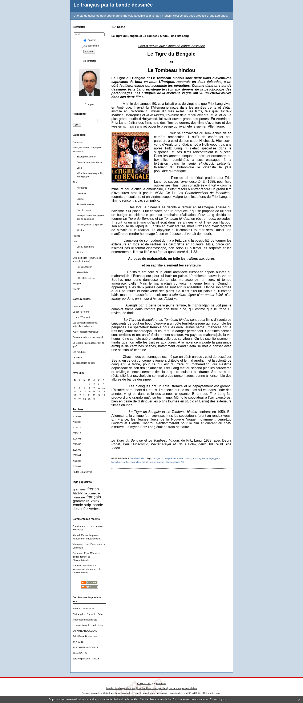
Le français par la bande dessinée (113, 5)
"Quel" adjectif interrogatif (85, 331)
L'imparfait (78, 306)
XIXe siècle (82, 272)
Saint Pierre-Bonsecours (85, 636)
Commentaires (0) (175, 462)
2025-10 (77, 433)
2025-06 (77, 450)
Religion (77, 283)
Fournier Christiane (82, 565)
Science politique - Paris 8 (86, 658)
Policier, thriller (84, 267)
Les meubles (79, 352)
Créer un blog (144, 683)
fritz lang (197, 458)
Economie (78, 142)
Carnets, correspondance (89, 162)
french (93, 489)
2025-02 (77, 466)
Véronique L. (79, 544)
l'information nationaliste (85, 619)
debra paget (208, 458)
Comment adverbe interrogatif (88, 337)
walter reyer (129, 462)
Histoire (76, 235)
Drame (80, 199)
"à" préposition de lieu (84, 363)
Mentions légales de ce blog (124, 693)
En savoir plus (218, 699)
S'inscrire (90, 40)
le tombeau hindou (182, 458)
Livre (75, 241)
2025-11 (77, 427)
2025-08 (77, 438)
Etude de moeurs (85, 204)
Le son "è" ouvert (81, 317)
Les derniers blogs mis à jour (120, 688)
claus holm (141, 462)
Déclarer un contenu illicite (95, 693)
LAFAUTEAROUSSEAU (85, 631)
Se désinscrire (90, 45)
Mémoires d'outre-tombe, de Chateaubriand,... (86, 556)
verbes (94, 509)
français (93, 497)
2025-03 (77, 461)
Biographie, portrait (86, 156)
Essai (79, 167)
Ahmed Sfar (79, 535)
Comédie (81, 193)
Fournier (77, 526)
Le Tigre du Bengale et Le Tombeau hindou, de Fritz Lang (150, 35)
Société (76, 289)
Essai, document (85, 246)
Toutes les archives (82, 472)
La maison (78, 357)
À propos (89, 104)
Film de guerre (84, 210)
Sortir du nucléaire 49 (83, 608)
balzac (78, 493)
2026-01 (77, 422)
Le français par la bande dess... (89, 625)
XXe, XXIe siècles (86, 278)
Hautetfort (161, 683)
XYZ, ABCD (79, 642)
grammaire (81, 501)
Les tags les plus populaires (183, 688)
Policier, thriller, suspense (90, 224)
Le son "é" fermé (81, 311)
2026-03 (77, 416)
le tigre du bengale (162, 458)
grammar (79, 489)
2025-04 (77, 455)
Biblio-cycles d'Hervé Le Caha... (89, 614)
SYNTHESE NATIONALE (85, 647)
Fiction (80, 252)
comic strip (82, 505)
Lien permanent (156, 462)
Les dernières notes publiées (152, 688)
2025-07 (77, 444)
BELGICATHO (80, 653)
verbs (95, 501)
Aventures (82, 187)
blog (218, 693)
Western (81, 230)
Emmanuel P (79, 553)
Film (75, 182)
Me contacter (89, 61)
